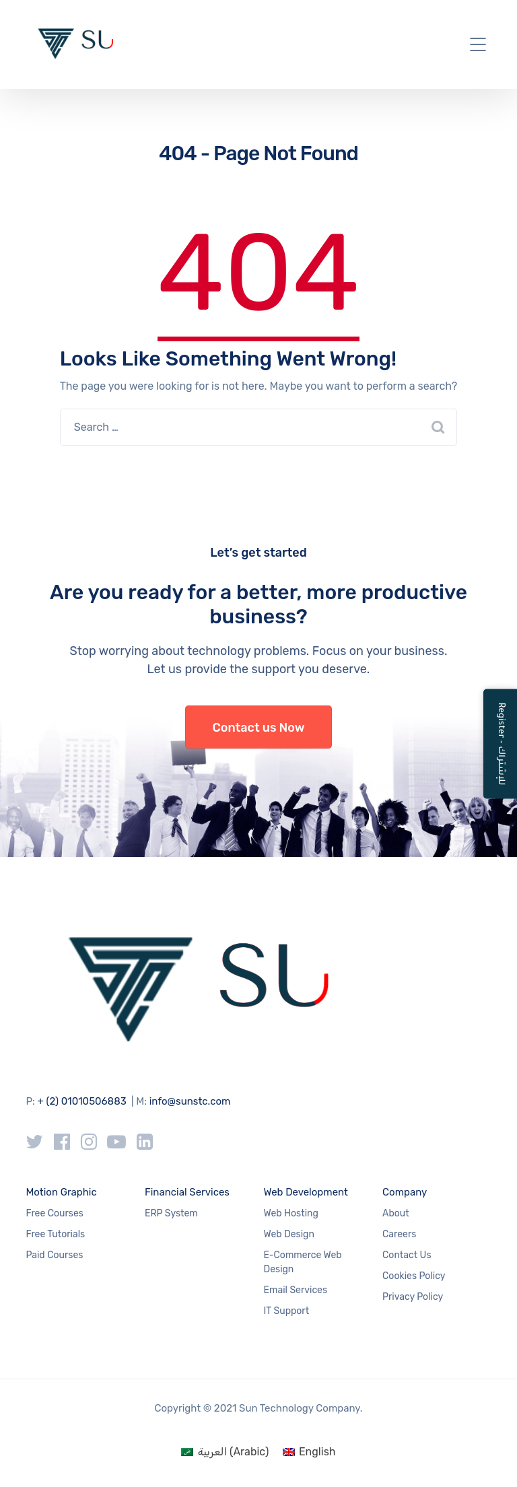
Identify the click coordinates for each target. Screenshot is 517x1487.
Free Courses (54, 1213)
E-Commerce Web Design (303, 1262)
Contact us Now (259, 727)
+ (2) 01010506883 (82, 1101)
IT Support (287, 1311)
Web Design (289, 1234)
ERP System (171, 1213)
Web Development (306, 1192)
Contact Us (406, 1255)
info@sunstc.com (190, 1101)
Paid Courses (54, 1255)
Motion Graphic (61, 1192)
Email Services (296, 1290)
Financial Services (187, 1192)
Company (404, 1192)
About (395, 1213)
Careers (399, 1234)
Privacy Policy (412, 1297)
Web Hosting (291, 1213)
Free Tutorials (55, 1234)
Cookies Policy (413, 1276)
